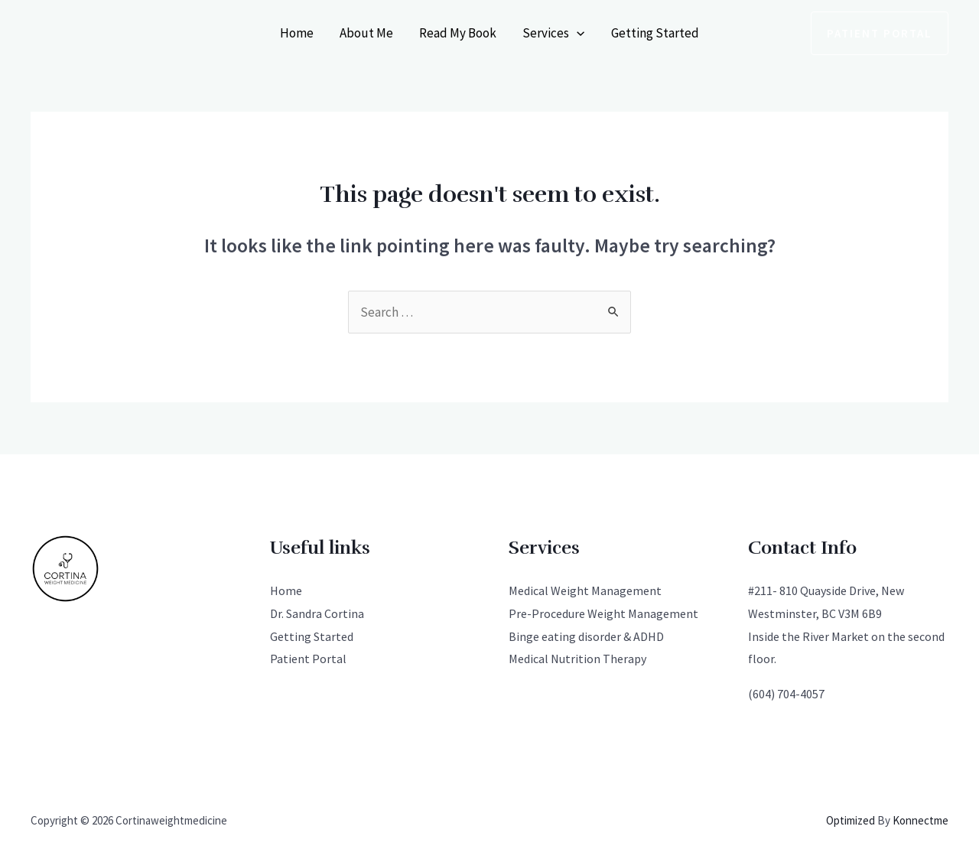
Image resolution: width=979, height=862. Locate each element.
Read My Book (457, 32)
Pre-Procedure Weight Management (603, 613)
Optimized (850, 820)
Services (553, 33)
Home (297, 32)
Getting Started (655, 32)
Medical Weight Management (585, 590)
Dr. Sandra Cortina (317, 613)
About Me (366, 32)
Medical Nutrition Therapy (577, 658)
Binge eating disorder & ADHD (586, 636)
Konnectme (920, 820)
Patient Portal (308, 658)
